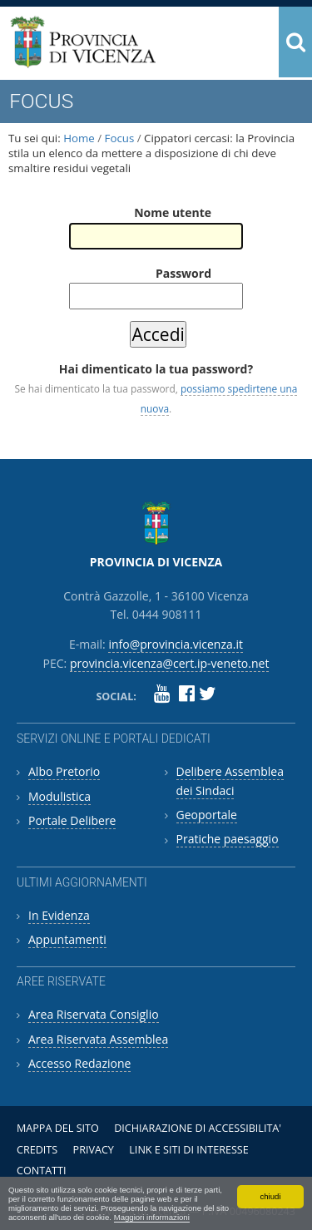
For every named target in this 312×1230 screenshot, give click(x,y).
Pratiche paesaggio (227, 839)
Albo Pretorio (64, 771)
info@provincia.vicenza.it (175, 644)
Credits (37, 1150)
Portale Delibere (72, 820)
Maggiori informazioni (152, 1217)
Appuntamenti (67, 939)
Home (79, 138)
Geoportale (206, 814)
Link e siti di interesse (188, 1150)
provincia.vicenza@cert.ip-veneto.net (169, 663)
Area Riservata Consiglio (93, 1014)
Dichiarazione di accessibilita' (197, 1128)
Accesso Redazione (79, 1063)
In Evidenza (59, 915)
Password (183, 273)
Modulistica (59, 796)
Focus (120, 138)
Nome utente (172, 212)
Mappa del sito (58, 1128)
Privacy (93, 1150)
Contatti (42, 1170)
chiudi (270, 1196)
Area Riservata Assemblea (98, 1039)
